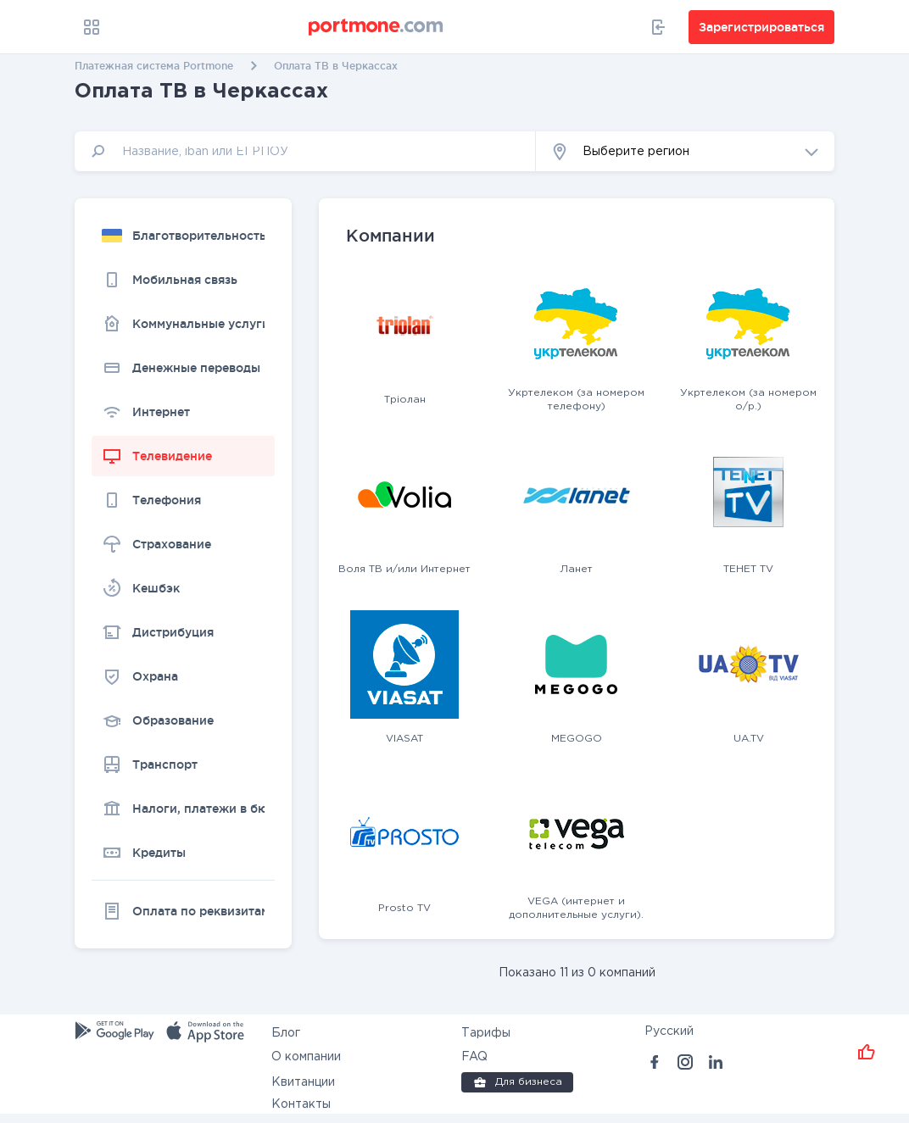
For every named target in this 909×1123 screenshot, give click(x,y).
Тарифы (485, 1033)
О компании (306, 1057)
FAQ (474, 1057)
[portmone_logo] (376, 27)
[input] (305, 151)
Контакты (301, 1104)
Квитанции (303, 1082)
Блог (285, 1033)
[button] (685, 151)
